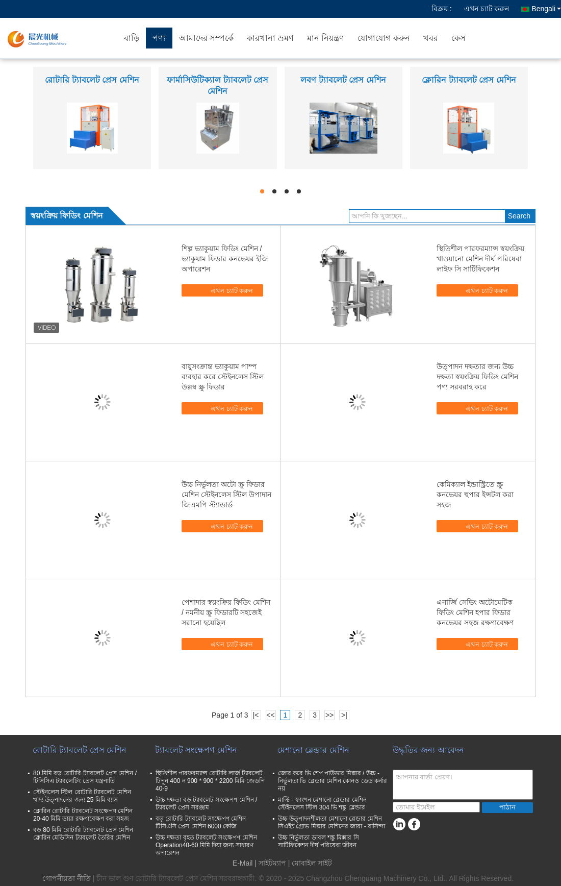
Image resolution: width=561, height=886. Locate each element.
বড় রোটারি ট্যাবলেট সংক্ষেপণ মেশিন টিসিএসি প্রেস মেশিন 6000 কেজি (201, 822)
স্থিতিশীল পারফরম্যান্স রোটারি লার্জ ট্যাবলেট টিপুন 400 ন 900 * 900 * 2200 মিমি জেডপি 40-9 (210, 781)
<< (270, 715)
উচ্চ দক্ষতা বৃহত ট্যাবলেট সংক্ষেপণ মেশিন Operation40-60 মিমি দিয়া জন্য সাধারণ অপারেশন (206, 845)
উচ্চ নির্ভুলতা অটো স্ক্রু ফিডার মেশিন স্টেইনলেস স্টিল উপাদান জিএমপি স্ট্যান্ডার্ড (226, 494)
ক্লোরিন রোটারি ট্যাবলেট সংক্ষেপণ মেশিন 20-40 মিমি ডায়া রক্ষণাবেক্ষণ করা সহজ (83, 814)
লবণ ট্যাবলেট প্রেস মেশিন (343, 80)
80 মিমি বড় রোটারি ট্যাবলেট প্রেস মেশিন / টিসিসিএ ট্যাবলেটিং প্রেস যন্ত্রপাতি (85, 777)
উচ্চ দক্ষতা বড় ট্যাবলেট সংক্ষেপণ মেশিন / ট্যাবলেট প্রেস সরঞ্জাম (206, 803)
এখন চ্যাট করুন (486, 9)
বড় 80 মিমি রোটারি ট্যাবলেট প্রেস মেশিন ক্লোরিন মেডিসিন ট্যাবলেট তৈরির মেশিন (83, 833)
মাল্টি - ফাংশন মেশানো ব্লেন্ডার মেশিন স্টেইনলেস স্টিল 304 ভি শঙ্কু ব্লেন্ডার (322, 803)
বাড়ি (131, 38)
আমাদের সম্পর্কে (206, 38)
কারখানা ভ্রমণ (270, 38)
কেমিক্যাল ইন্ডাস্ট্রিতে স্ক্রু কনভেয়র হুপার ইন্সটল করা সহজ (475, 494)
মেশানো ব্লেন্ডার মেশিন (313, 750)
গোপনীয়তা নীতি (66, 878)
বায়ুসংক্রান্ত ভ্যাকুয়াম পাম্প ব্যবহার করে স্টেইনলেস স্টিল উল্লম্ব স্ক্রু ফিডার (223, 376)
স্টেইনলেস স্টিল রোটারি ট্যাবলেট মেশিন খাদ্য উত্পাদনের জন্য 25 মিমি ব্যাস (82, 796)
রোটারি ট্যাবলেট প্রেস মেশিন (92, 80)
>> (329, 715)
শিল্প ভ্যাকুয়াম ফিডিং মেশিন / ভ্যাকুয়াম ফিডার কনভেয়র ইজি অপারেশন (225, 258)
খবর (430, 38)
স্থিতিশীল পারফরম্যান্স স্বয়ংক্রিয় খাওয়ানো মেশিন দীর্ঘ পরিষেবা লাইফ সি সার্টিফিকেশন (480, 258)
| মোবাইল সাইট (310, 863)
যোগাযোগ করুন (384, 38)
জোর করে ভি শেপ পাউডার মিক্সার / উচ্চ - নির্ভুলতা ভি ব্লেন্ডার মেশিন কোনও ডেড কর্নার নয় (332, 781)
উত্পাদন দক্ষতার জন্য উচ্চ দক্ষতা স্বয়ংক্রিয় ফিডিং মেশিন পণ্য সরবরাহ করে (477, 376)
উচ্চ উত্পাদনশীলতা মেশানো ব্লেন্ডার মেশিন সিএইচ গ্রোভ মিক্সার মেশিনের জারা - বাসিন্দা (331, 822)
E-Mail (243, 863)
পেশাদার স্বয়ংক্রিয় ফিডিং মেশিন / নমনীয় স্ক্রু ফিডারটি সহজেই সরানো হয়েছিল (226, 612)
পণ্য (159, 38)
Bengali (546, 9)
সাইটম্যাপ (272, 863)
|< (256, 715)
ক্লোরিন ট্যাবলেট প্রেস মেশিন (469, 80)
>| (344, 715)
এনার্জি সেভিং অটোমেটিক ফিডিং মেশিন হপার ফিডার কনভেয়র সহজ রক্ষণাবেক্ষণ (475, 612)
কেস (458, 38)
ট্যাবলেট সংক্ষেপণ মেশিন (196, 750)
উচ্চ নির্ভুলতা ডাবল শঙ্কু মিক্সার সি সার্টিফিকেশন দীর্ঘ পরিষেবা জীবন (318, 841)
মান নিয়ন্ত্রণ (325, 38)
